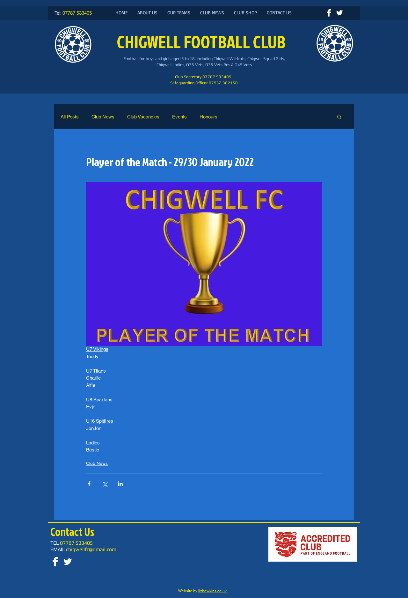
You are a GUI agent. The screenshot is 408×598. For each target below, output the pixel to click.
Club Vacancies (143, 116)
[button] (339, 116)
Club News (102, 116)
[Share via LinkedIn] (120, 484)
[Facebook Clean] (329, 13)
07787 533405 (77, 13)
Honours (208, 116)
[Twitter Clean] (339, 13)
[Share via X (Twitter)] (105, 484)
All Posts (70, 116)
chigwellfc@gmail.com (91, 549)
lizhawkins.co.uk (212, 591)
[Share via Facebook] (89, 484)
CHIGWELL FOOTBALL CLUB (202, 41)
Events (179, 116)
